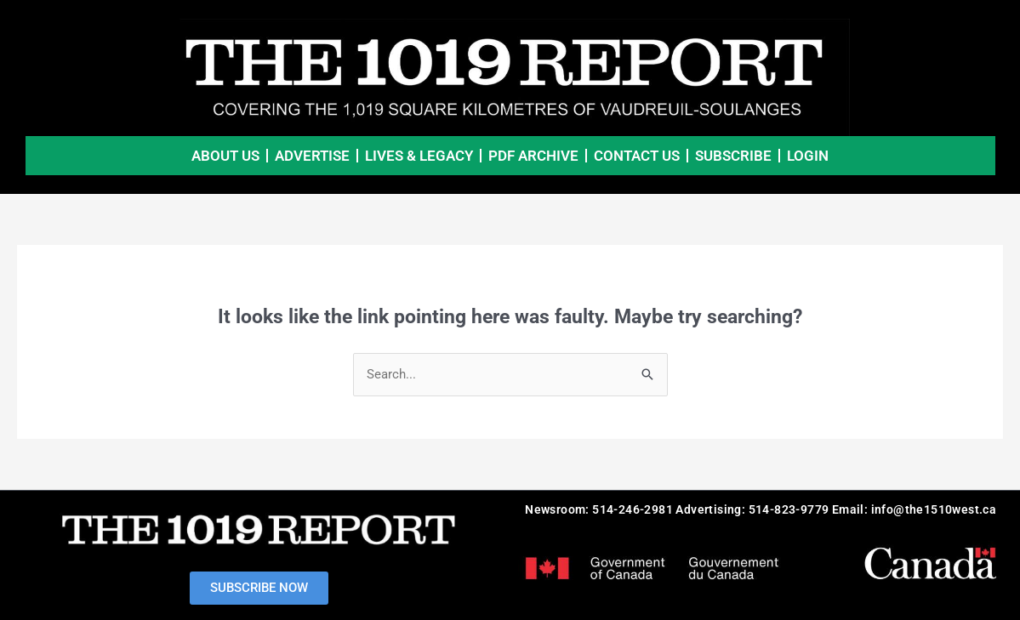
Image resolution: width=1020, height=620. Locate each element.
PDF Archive (533, 155)
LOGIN (808, 155)
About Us (225, 155)
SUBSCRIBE (733, 155)
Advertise (312, 155)
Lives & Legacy (419, 155)
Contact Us (637, 155)
